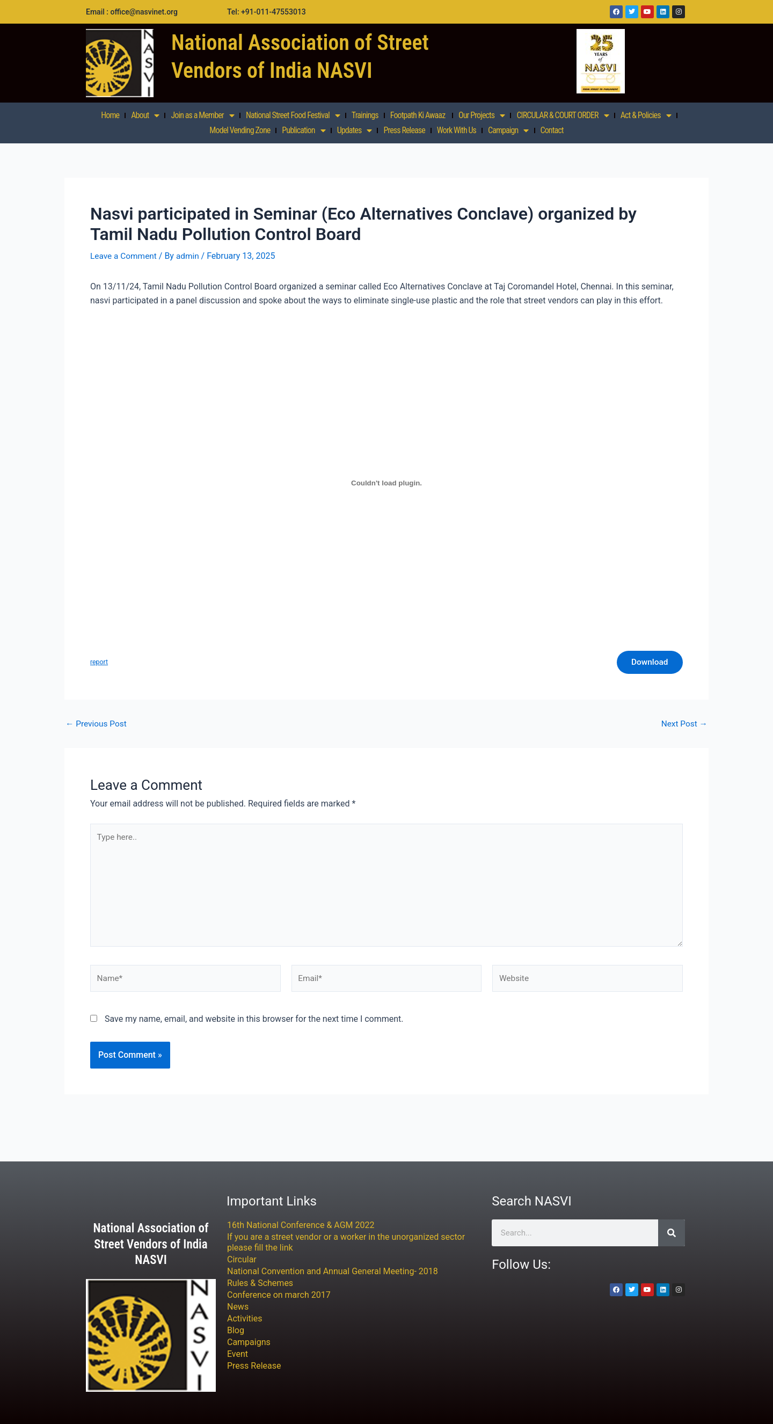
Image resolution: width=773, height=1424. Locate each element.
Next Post (683, 725)
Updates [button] (354, 130)
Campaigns (249, 1343)
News (238, 1307)
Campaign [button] (508, 130)
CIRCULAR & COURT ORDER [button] (562, 115)
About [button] (145, 115)
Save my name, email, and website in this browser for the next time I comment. (254, 1026)
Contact (552, 130)
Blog (235, 1331)
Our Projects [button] (481, 115)
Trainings (365, 115)
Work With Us (456, 130)
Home (110, 115)
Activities (244, 1319)
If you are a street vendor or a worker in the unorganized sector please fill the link (346, 1242)
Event (237, 1354)
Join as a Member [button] (202, 115)
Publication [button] (303, 130)
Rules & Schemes (260, 1283)
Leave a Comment (124, 256)
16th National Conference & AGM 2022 (301, 1225)
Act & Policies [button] (646, 115)
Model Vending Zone (239, 130)
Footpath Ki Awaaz (418, 115)
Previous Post (97, 725)
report (99, 663)
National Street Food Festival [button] (293, 115)
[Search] (671, 1233)
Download (648, 663)
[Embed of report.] (386, 483)
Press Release (404, 130)
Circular (242, 1260)
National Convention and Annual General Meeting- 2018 (332, 1272)
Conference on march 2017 (279, 1295)
